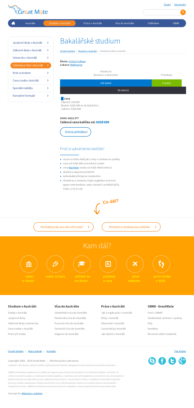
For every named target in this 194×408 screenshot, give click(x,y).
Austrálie (30, 23)
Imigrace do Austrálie (67, 334)
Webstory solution (32, 393)
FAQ (150, 323)
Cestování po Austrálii (113, 328)
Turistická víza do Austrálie (70, 328)
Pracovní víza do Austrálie (69, 323)
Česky (167, 4)
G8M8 (176, 23)
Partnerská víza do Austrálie (70, 318)
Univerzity (32, 323)
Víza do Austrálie (124, 23)
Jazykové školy (16, 318)
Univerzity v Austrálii (31, 57)
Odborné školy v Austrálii (31, 50)
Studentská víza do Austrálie (71, 312)
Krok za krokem (31, 73)
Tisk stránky (180, 351)
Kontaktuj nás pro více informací (65, 227)
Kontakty (153, 328)
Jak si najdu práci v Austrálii (116, 312)
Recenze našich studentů (162, 334)
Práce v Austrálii (93, 23)
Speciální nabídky (31, 88)
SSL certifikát (172, 373)
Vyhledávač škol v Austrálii (31, 65)
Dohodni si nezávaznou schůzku (133, 227)
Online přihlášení (76, 132)
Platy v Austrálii (109, 318)
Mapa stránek (35, 351)
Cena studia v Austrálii (20, 328)
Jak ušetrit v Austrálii (113, 334)
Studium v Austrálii (59, 23)
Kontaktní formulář (31, 95)
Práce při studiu (17, 334)
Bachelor (74, 167)
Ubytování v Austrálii (112, 323)
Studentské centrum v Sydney (165, 318)
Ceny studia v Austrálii (31, 80)
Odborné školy (16, 323)
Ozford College (77, 61)
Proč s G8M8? (155, 312)
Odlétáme (153, 23)
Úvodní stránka (67, 51)
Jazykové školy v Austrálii (31, 42)
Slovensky (180, 4)
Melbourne (76, 64)
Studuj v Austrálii (17, 312)
